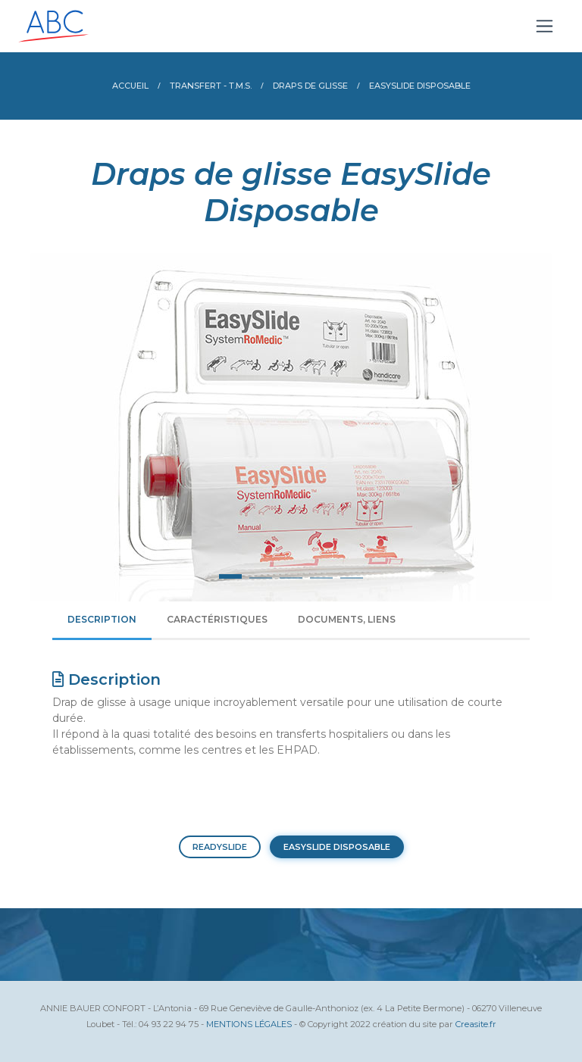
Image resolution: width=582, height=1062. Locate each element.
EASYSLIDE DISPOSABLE (336, 847)
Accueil (130, 85)
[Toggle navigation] (544, 26)
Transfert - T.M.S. (211, 85)
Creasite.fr (475, 1024)
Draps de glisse (310, 85)
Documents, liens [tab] (347, 619)
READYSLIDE (219, 847)
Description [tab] (101, 619)
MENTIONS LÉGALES (249, 1024)
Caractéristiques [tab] (217, 619)
